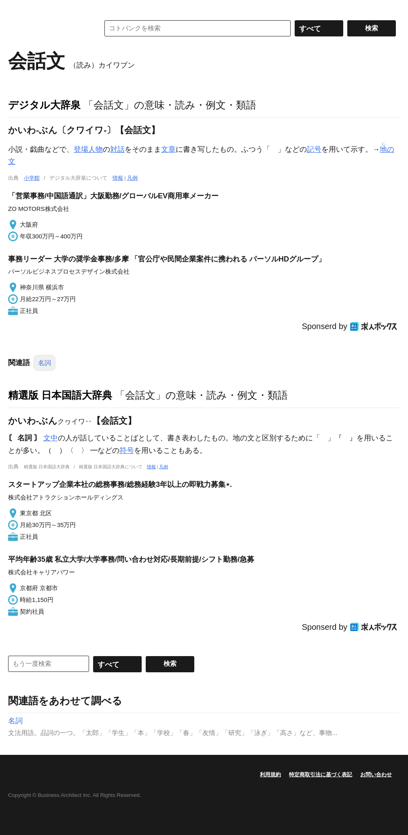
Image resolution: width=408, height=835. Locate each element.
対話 (117, 149)
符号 (126, 450)
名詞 (44, 362)
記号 (314, 149)
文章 (168, 149)
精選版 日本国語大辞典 (60, 395)
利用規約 (270, 774)
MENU (16, 8)
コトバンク (48, 28)
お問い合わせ (376, 774)
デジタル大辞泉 (44, 104)
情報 (118, 178)
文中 (50, 438)
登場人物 (88, 149)
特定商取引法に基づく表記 (320, 774)
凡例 (132, 178)
